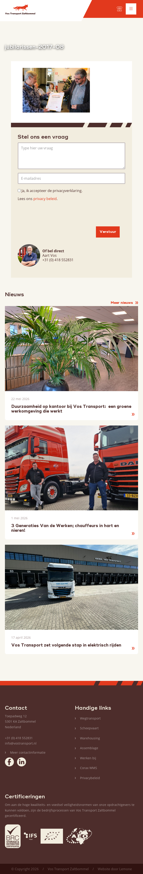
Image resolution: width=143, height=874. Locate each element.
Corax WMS (88, 768)
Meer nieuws (124, 303)
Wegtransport (90, 718)
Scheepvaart (89, 728)
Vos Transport (20, 10)
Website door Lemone (115, 869)
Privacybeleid (90, 778)
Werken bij (88, 758)
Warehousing (90, 738)
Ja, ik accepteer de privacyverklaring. (52, 190)
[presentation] (52, 214)
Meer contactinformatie (28, 752)
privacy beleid (45, 198)
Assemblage (89, 748)
